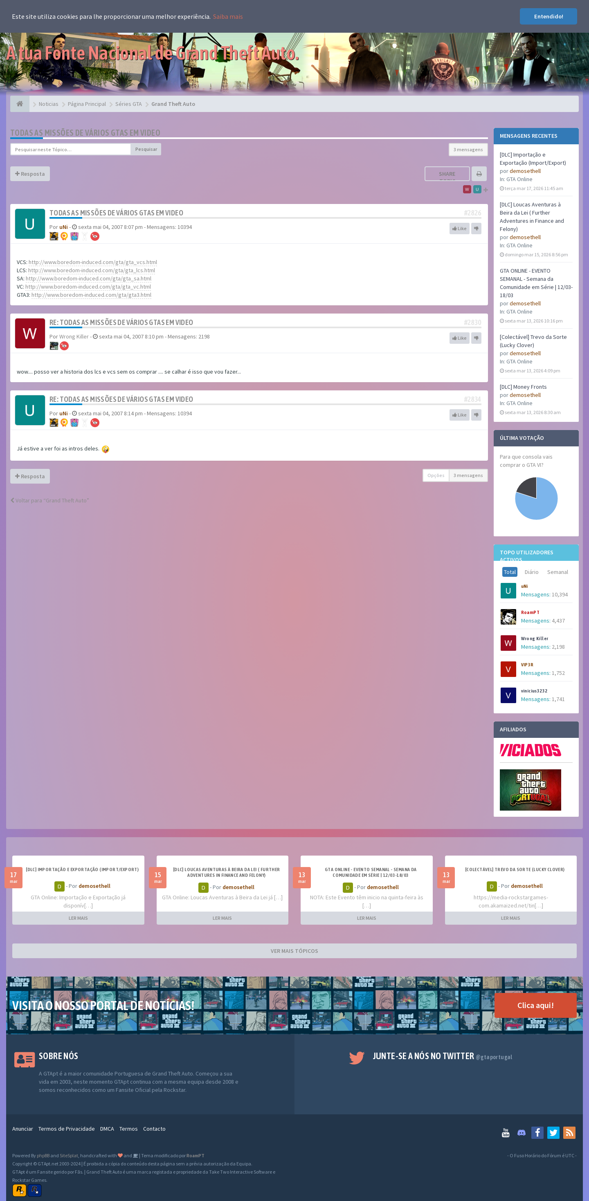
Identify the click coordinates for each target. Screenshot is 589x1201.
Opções (436, 475)
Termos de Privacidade (66, 1128)
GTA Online (519, 179)
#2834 (472, 399)
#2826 (472, 212)
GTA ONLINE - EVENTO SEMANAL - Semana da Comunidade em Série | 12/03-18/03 (371, 872)
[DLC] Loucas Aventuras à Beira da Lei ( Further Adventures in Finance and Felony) (226, 872)
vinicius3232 (534, 691)
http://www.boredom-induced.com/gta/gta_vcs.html (93, 262)
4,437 (558, 620)
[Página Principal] (19, 104)
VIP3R (527, 665)
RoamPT (530, 612)
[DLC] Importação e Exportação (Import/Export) (82, 869)
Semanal (557, 572)
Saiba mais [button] (228, 16)
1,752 (558, 673)
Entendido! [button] (548, 16)
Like (459, 228)
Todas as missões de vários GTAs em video (85, 132)
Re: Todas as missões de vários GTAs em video (121, 322)
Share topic (447, 177)
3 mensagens (468, 149)
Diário (532, 572)
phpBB (43, 1155)
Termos (128, 1128)
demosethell (525, 171)
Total (510, 572)
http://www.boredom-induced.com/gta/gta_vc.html (88, 286)
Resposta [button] (30, 173)
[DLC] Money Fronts (523, 386)
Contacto (154, 1128)
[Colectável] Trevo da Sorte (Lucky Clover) (515, 869)
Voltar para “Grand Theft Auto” (49, 500)
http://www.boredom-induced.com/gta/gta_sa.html (88, 278)
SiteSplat (69, 1155)
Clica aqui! (535, 1005)
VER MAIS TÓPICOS (294, 951)
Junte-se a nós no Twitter (443, 1056)
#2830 (472, 322)
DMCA (107, 1128)
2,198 (558, 646)
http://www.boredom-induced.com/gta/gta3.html (91, 294)
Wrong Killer (535, 638)
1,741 (558, 699)
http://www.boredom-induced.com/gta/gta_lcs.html (91, 270)
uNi (524, 586)
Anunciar (22, 1128)
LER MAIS (78, 918)
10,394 (560, 594)
